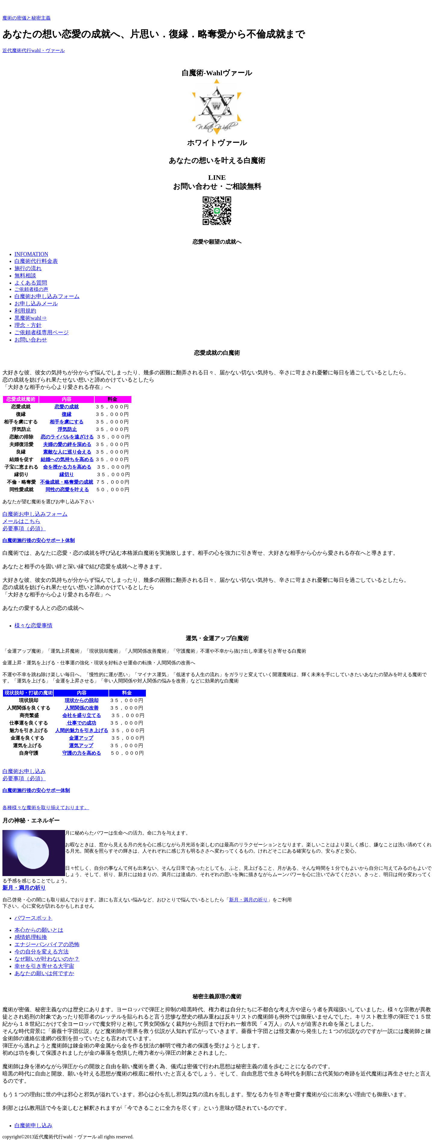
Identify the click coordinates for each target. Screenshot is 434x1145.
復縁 (66, 414)
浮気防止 (67, 429)
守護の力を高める (81, 753)
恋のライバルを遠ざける (67, 436)
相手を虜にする (66, 421)
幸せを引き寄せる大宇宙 (44, 966)
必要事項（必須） (24, 529)
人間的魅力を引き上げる (81, 730)
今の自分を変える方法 (41, 952)
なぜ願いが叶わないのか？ (47, 959)
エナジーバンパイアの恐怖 (47, 944)
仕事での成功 (81, 722)
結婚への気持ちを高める (67, 459)
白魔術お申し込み (24, 771)
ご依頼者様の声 (31, 289)
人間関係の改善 (82, 707)
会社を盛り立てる (81, 715)
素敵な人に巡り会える (67, 451)
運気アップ (81, 745)
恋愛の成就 (67, 406)
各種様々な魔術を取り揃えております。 (45, 807)
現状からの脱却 (82, 700)
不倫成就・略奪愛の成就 (66, 482)
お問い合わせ (30, 340)
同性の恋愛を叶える (67, 489)
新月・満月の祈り (24, 888)
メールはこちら (21, 521)
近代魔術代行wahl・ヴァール (33, 50)
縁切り (66, 474)
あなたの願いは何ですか (44, 973)
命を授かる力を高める (67, 467)
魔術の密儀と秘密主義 (26, 17)
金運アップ (81, 738)
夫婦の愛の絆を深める (67, 444)
